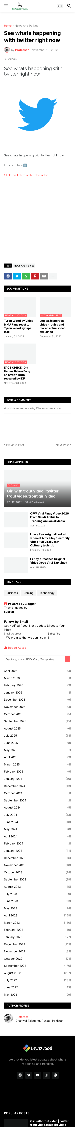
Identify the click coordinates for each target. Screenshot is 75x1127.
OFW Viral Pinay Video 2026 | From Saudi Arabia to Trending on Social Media (50, 517)
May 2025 (37, 750)
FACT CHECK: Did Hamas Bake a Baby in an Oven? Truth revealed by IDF (18, 373)
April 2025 (37, 757)
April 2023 (37, 915)
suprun (9, 611)
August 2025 (37, 728)
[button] (5, 6)
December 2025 (37, 700)
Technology (47, 593)
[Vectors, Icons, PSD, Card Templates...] (35, 659)
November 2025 (37, 707)
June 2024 (37, 822)
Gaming (29, 593)
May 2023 (37, 908)
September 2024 (37, 800)
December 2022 (37, 944)
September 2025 (37, 721)
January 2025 (37, 779)
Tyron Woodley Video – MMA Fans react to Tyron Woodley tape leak (19, 326)
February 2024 (37, 843)
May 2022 (37, 995)
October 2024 (37, 793)
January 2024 (37, 851)
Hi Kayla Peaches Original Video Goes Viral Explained (48, 560)
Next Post (62, 445)
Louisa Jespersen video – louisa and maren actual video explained (53, 326)
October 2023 (37, 872)
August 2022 (37, 973)
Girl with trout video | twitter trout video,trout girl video (49, 1122)
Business (12, 593)
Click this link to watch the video (26, 175)
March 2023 (37, 923)
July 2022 (37, 980)
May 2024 (37, 829)
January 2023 (37, 937)
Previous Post (15, 445)
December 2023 (37, 858)
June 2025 (37, 743)
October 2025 (37, 714)
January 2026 (37, 693)
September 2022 (37, 966)
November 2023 (37, 865)
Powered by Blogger (20, 603)
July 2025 (37, 736)
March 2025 (37, 764)
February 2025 (37, 772)
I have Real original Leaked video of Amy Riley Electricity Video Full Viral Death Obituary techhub (50, 539)
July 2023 (37, 894)
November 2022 (37, 951)
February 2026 (37, 685)
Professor (22, 1016)
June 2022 (37, 987)
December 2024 (37, 786)
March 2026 (37, 678)
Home (8, 25)
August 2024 (37, 807)
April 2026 (37, 671)
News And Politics (26, 25)
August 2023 (37, 887)
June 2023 (37, 901)
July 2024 (37, 815)
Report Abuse (17, 647)
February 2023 (37, 930)
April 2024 (37, 836)
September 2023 (37, 879)
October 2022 (37, 959)
